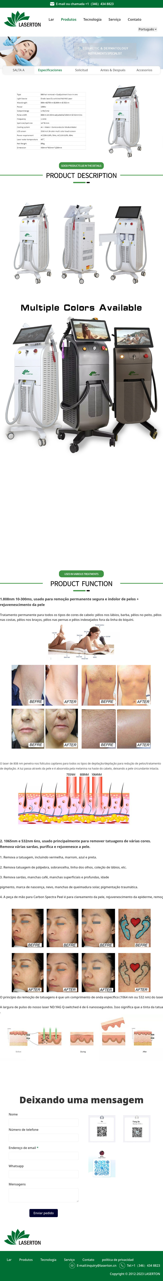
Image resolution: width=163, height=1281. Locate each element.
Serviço (114, 19)
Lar (51, 19)
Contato (134, 19)
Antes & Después (112, 70)
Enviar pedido (43, 1213)
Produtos (68, 19)
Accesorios (144, 70)
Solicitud (81, 70)
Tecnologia (92, 19)
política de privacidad (118, 1259)
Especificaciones (50, 70)
